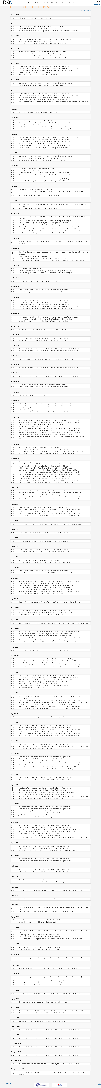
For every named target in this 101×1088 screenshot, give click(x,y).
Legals (99, 1083)
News (37, 3)
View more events (85, 10)
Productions (47, 3)
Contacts (70, 3)
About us (60, 3)
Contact (99, 1084)
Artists (30, 3)
